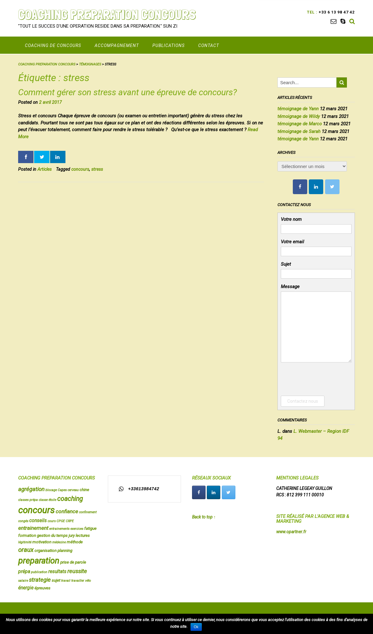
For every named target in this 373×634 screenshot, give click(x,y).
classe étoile (47, 500)
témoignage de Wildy (298, 116)
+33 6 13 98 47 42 (336, 12)
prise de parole (73, 562)
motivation (41, 541)
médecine (59, 542)
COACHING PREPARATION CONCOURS (107, 14)
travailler (77, 581)
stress (97, 169)
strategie (40, 580)
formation (27, 535)
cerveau (73, 490)
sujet (56, 580)
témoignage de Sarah (298, 131)
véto (88, 581)
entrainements (59, 529)
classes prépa (28, 500)
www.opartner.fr (291, 531)
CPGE (61, 521)
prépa (24, 571)
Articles (44, 169)
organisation (45, 550)
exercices (76, 529)
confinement (87, 512)
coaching (70, 499)
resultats (57, 571)
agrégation (31, 489)
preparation (38, 561)
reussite (77, 571)
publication (39, 572)
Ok (196, 627)
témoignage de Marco (299, 124)
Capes (62, 490)
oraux (25, 550)
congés (23, 521)
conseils (38, 520)
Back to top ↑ (204, 517)
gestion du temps (52, 535)
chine (84, 489)
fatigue (90, 528)
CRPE (70, 521)
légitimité (24, 542)
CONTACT (208, 45)
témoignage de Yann (298, 109)
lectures (83, 535)
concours (80, 169)
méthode (75, 541)
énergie (25, 588)
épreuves (42, 587)
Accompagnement (117, 45)
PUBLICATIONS (168, 45)
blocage (51, 490)
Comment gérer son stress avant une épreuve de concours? (127, 92)
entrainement (33, 528)
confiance (67, 511)
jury (72, 535)
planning (64, 550)
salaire (23, 581)
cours (52, 521)
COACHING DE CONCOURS (53, 45)
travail (65, 581)
